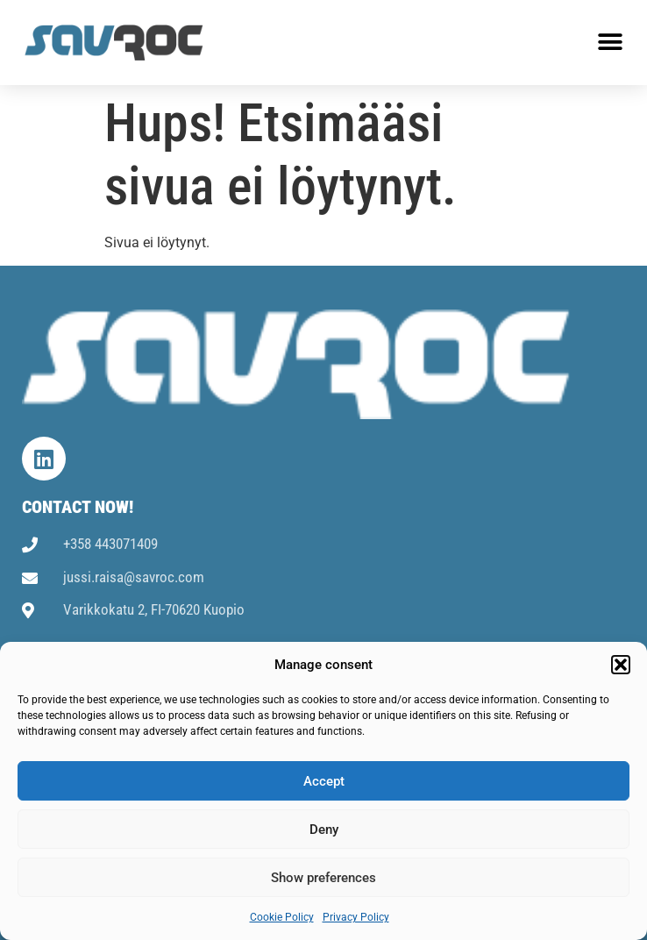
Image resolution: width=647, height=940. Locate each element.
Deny (323, 829)
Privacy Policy (356, 917)
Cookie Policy (282, 917)
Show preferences (323, 878)
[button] (620, 664)
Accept (324, 781)
